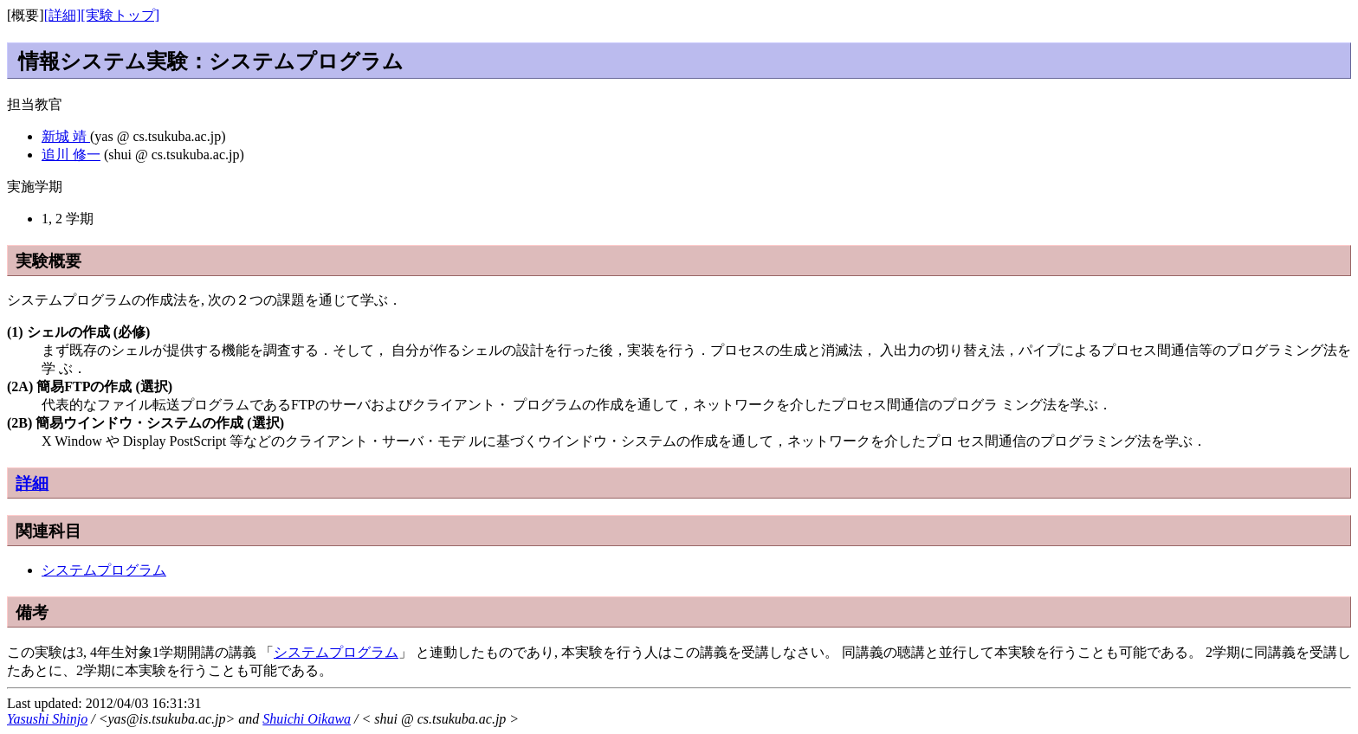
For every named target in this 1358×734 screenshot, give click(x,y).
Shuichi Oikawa (306, 718)
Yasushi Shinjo (47, 718)
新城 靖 (66, 136)
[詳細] (62, 15)
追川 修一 (71, 154)
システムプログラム (104, 570)
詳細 (32, 483)
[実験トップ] (120, 15)
